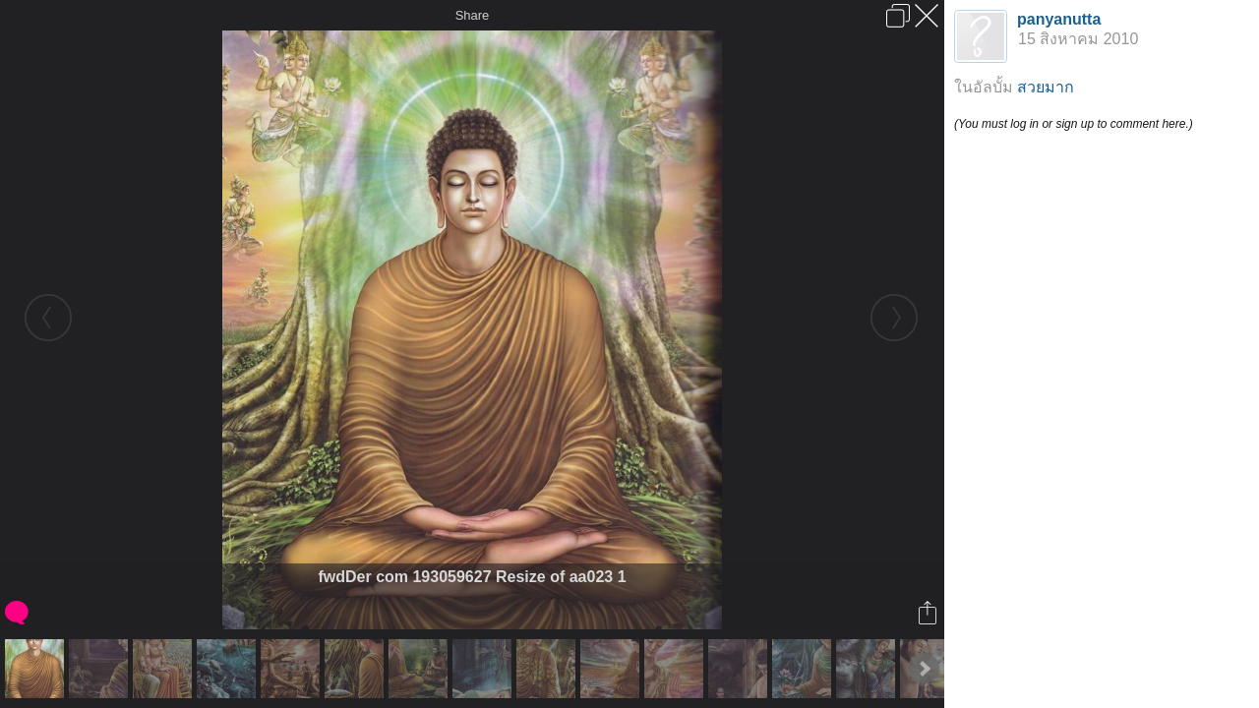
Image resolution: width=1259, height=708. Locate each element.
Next (923, 668)
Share (472, 15)
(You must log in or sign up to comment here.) (1073, 124)
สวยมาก (1045, 87)
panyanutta (1059, 19)
